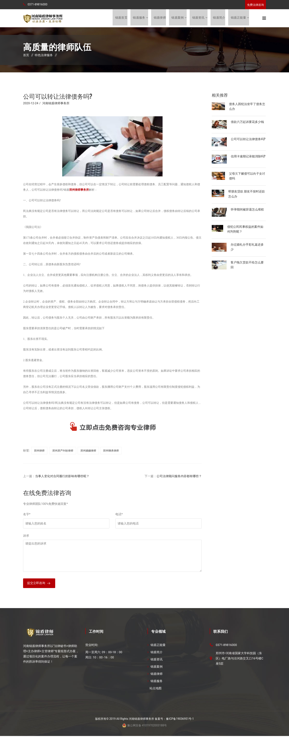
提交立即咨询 (36, 584)
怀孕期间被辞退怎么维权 (247, 209)
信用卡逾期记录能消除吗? (248, 156)
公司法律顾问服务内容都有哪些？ (179, 476)
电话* (119, 514)
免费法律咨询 (255, 4)
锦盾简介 (219, 18)
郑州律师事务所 (79, 190)
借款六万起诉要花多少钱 (247, 122)
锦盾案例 (177, 18)
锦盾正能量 (238, 18)
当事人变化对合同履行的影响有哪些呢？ (62, 476)
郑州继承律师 (111, 451)
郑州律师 (39, 451)
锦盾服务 (138, 18)
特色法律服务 (44, 55)
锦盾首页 (121, 18)
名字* (26, 514)
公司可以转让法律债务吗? (248, 139)
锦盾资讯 (198, 18)
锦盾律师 (159, 18)
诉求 (26, 536)
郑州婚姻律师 (88, 451)
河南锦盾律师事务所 (55, 103)
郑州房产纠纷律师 (62, 451)
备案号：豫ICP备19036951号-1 (174, 719)
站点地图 (156, 689)
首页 (26, 55)
